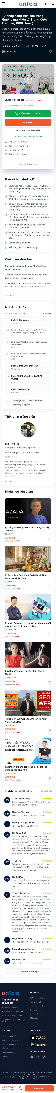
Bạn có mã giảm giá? (28, 164)
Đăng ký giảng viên (9, 1036)
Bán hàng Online (19, 401)
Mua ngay (28, 122)
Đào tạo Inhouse (8, 1048)
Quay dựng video (8, 1052)
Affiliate (5, 1056)
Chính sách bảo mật (38, 1018)
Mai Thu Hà (11, 51)
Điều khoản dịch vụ (37, 1014)
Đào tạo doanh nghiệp (11, 1044)
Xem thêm (9, 295)
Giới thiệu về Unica (37, 998)
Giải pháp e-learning (10, 1040)
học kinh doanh (26, 274)
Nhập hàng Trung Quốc (21, 405)
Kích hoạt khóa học (37, 1006)
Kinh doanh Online (35, 401)
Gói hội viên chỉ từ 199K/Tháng (28, 130)
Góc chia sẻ (35, 1010)
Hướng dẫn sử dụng (37, 1002)
